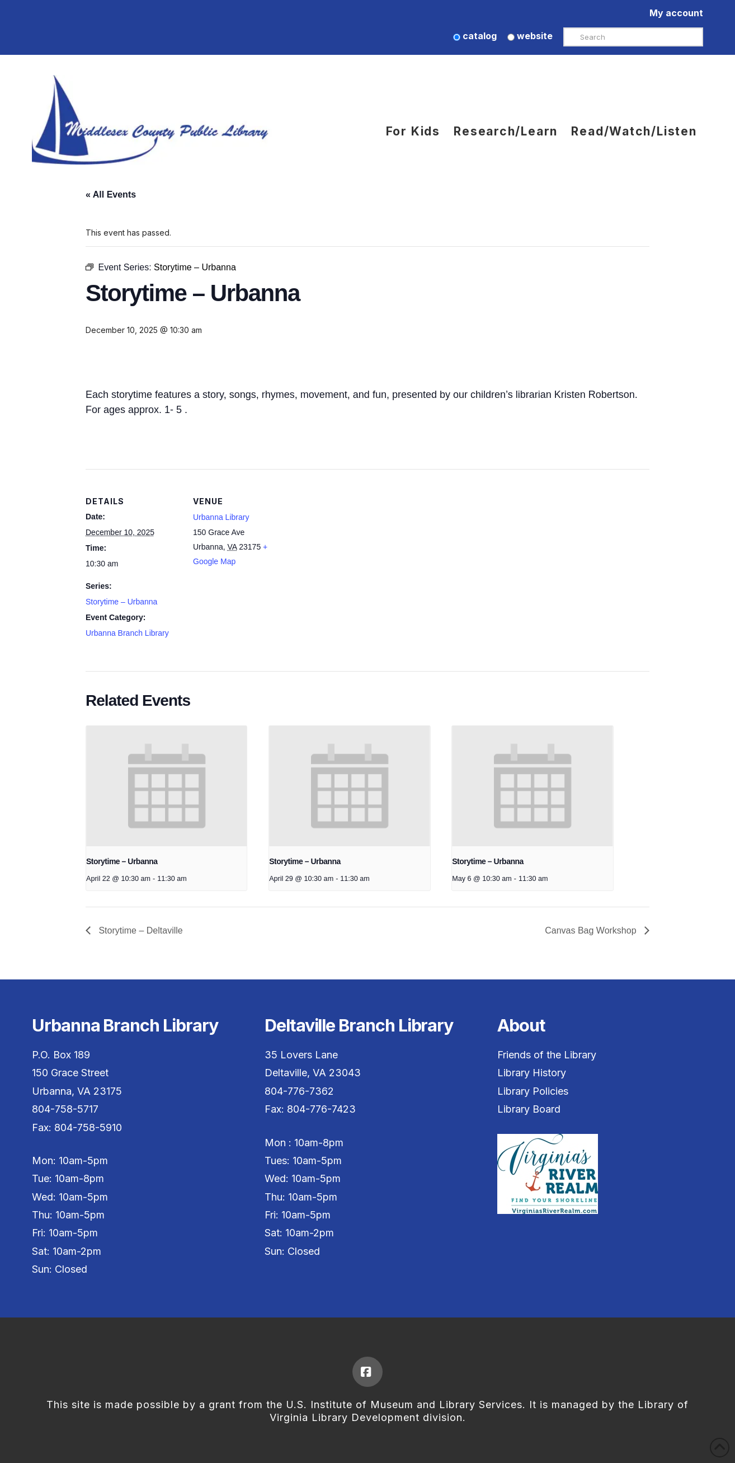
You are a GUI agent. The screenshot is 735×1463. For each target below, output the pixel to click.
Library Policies (532, 1091)
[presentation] (166, 786)
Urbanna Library (221, 517)
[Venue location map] (359, 546)
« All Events (111, 194)
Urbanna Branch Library (127, 633)
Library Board (528, 1109)
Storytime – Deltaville (139, 930)
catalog (475, 35)
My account (676, 12)
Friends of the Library (546, 1055)
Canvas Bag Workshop (592, 930)
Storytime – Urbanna (121, 601)
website (530, 35)
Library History (531, 1073)
